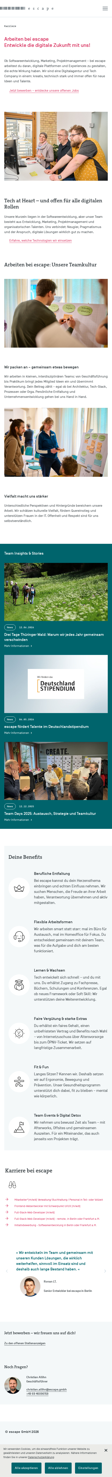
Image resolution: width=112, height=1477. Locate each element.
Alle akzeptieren (26, 1468)
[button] (107, 8)
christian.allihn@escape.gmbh (46, 1389)
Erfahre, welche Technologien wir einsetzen (40, 240)
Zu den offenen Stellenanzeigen (24, 1343)
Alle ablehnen (58, 1468)
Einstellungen (88, 1468)
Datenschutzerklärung (41, 1457)
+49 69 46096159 (37, 1394)
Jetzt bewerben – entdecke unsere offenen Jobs (44, 90)
